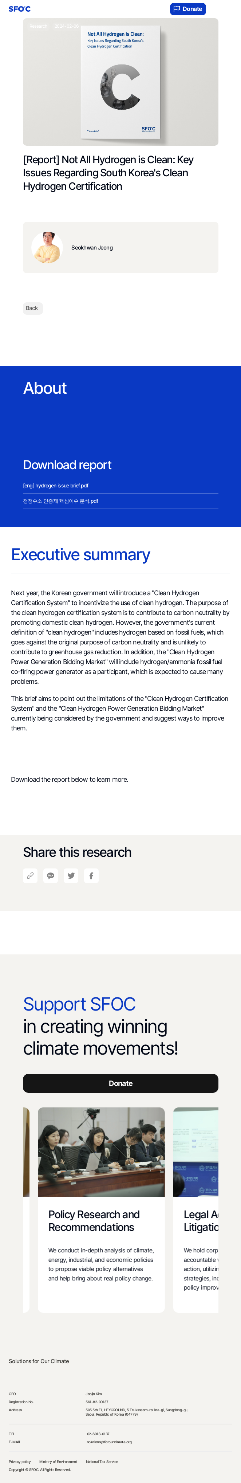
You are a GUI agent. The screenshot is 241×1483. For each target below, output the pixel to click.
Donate (188, 9)
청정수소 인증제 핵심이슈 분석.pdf (60, 501)
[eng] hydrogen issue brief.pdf (55, 486)
